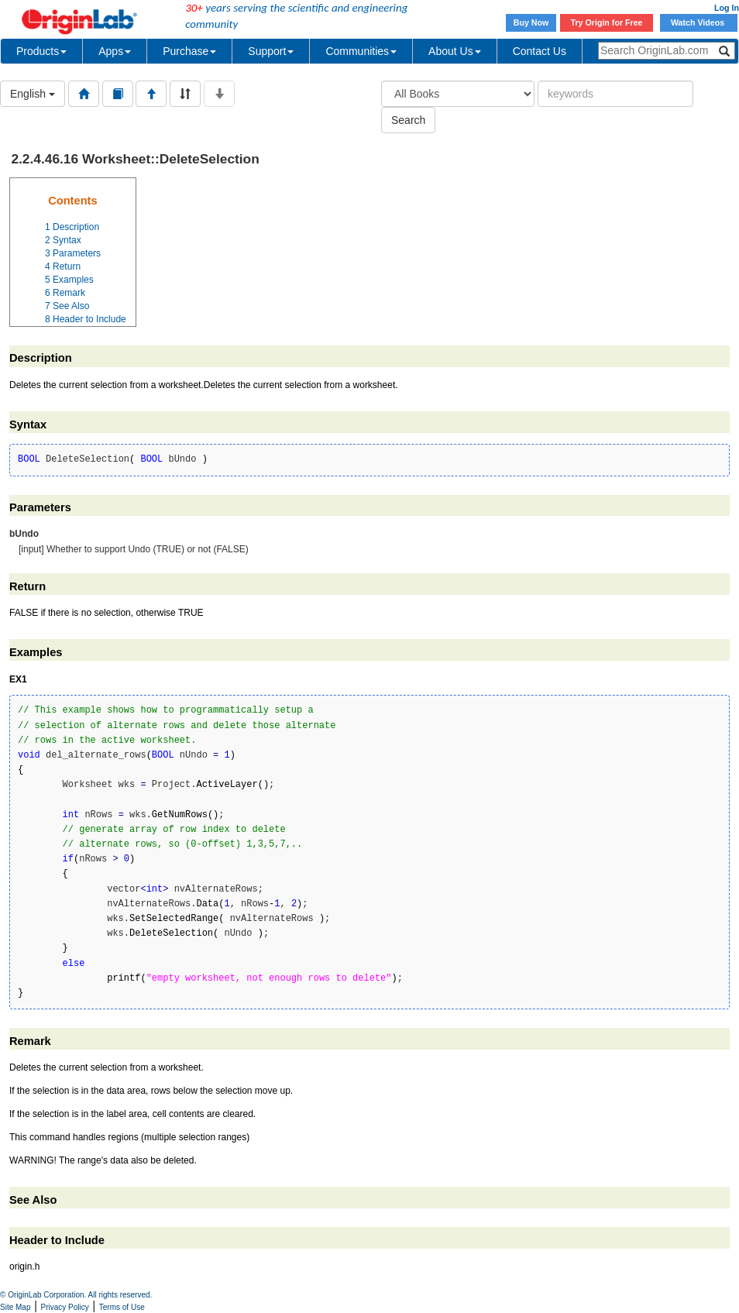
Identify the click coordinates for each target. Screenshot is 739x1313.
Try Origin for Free (607, 22)
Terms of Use (122, 1307)
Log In (726, 7)
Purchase (189, 51)
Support (271, 51)
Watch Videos (699, 22)
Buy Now (531, 22)
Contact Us (539, 51)
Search (408, 120)
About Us (454, 51)
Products (41, 51)
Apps (114, 51)
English (32, 94)
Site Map (15, 1307)
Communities (361, 51)
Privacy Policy (65, 1307)
